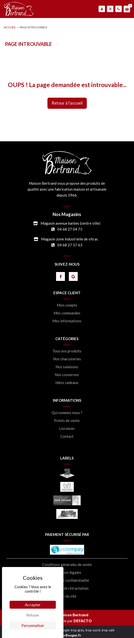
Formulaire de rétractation (67, 588)
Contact (67, 436)
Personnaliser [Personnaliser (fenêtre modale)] (32, 625)
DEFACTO (83, 621)
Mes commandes (67, 313)
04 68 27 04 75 (69, 229)
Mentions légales (67, 572)
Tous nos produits (66, 351)
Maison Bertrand (73, 615)
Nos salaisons (67, 367)
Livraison (66, 428)
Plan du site (67, 596)
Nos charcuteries (67, 359)
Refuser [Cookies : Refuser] (32, 615)
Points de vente (67, 421)
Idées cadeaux (66, 383)
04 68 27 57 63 (69, 245)
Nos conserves (67, 375)
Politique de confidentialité (67, 580)
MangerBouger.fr (67, 635)
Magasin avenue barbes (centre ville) (70, 223)
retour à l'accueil (67, 103)
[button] (127, 9)
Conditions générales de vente (67, 565)
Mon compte (67, 305)
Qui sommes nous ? (67, 413)
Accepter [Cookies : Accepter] (33, 604)
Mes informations (66, 321)
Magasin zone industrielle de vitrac (69, 239)
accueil (10, 27)
